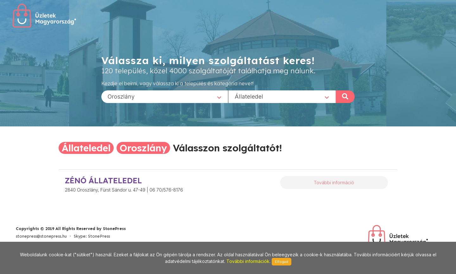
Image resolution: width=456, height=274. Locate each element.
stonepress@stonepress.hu (41, 236)
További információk (247, 261)
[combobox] (164, 96)
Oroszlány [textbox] (121, 96)
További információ (334, 182)
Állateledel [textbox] (249, 96)
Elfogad (281, 261)
